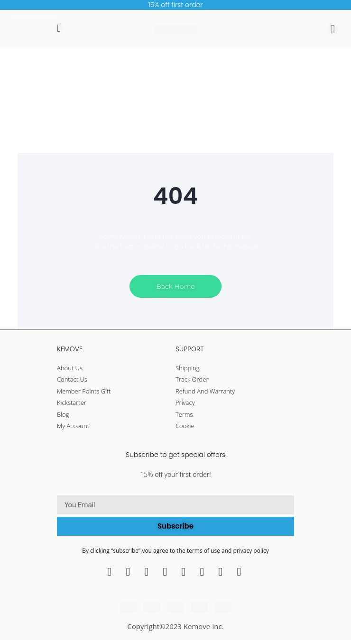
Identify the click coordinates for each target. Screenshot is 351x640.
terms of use (204, 551)
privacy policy (251, 551)
